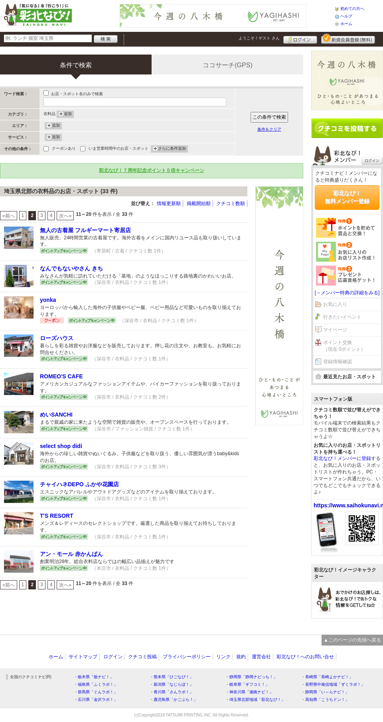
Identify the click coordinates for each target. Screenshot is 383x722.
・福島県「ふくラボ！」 (96, 684)
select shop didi (61, 446)
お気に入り (335, 304)
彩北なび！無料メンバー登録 (347, 197)
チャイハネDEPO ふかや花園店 (79, 484)
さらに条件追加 (172, 149)
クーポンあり (64, 149)
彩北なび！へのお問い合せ (305, 656)
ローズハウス (56, 338)
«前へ (8, 216)
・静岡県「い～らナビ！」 (325, 692)
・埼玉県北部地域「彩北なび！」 (255, 699)
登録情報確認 (337, 361)
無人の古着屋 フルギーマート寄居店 (85, 230)
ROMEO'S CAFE (61, 376)
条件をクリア (269, 129)
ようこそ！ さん (259, 38)
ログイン (300, 38)
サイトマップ (83, 656)
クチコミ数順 (230, 203)
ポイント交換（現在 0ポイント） (344, 346)
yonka (48, 300)
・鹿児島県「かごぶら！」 (173, 699)
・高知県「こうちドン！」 (325, 699)
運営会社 (261, 656)
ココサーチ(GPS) (227, 65)
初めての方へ (352, 8)
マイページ (335, 330)
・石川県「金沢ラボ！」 (96, 699)
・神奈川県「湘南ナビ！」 (249, 692)
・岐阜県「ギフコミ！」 (247, 684)
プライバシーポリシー (187, 656)
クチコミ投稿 (142, 656)
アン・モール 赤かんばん (71, 554)
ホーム (346, 24)
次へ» (65, 216)
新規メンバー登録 (348, 38)
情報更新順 (169, 203)
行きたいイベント (342, 317)
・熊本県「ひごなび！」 (171, 677)
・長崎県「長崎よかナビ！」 (327, 677)
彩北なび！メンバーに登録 (342, 458)
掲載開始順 (199, 203)
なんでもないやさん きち (71, 268)
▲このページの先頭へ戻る (352, 640)
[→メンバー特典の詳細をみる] (347, 292)
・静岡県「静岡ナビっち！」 (251, 677)
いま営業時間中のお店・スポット (118, 149)
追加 (68, 114)
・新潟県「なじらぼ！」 (171, 684)
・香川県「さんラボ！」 (171, 692)
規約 (241, 656)
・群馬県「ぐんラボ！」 (96, 692)
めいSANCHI (56, 414)
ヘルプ (346, 16)
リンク (223, 656)
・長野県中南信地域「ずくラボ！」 (333, 684)
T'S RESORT (56, 516)
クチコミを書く (347, 128)
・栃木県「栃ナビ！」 (94, 677)
